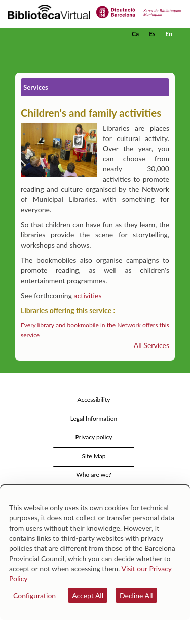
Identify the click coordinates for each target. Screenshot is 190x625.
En (168, 34)
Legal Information (94, 418)
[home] (58, 34)
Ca (135, 34)
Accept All (87, 595)
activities (88, 295)
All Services (151, 345)
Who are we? (93, 474)
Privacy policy (93, 437)
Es (152, 34)
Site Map (93, 456)
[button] (168, 49)
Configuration (34, 595)
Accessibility (93, 399)
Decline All (136, 595)
